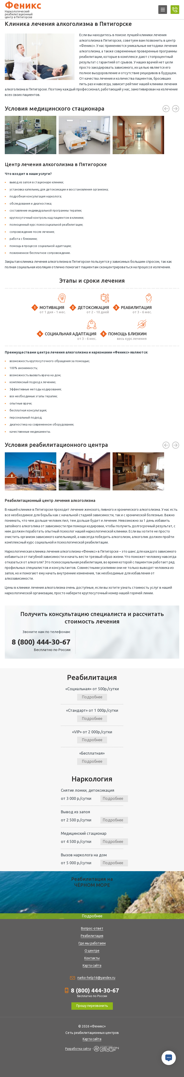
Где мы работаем (92, 943)
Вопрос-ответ (92, 928)
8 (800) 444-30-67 (41, 642)
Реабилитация (92, 936)
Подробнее (92, 697)
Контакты (92, 958)
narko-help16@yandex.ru (96, 978)
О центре (92, 951)
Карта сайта (92, 965)
